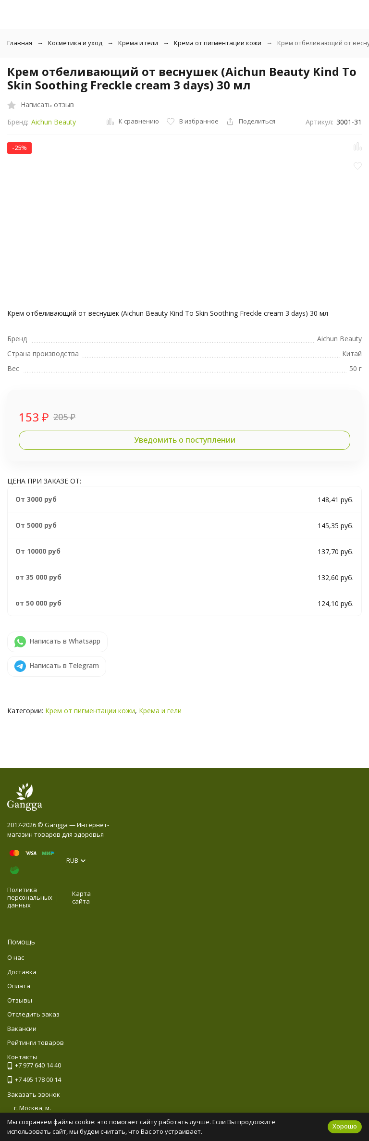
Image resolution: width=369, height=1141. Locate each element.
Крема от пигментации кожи (217, 42)
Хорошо (344, 1126)
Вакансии (22, 1028)
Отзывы (19, 1000)
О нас (15, 957)
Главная (19, 42)
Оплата (18, 985)
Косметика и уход (75, 42)
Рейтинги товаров (35, 1042)
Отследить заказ (33, 1014)
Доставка (22, 971)
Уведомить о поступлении (184, 439)
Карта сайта (81, 897)
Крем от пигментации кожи (90, 710)
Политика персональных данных (29, 897)
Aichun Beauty (53, 121)
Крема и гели (138, 42)
